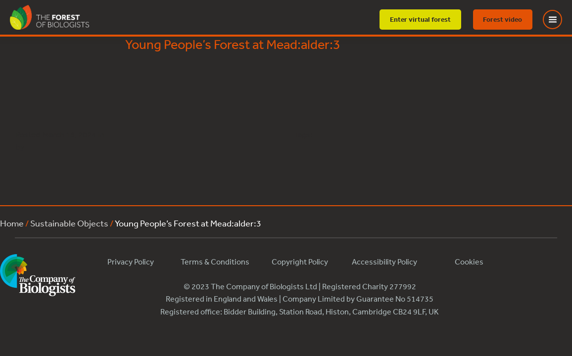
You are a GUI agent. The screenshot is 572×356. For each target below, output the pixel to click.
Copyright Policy (300, 262)
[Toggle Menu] (559, 19)
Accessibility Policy (384, 262)
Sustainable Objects (69, 223)
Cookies (469, 262)
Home (12, 223)
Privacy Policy (130, 262)
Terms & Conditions (215, 262)
